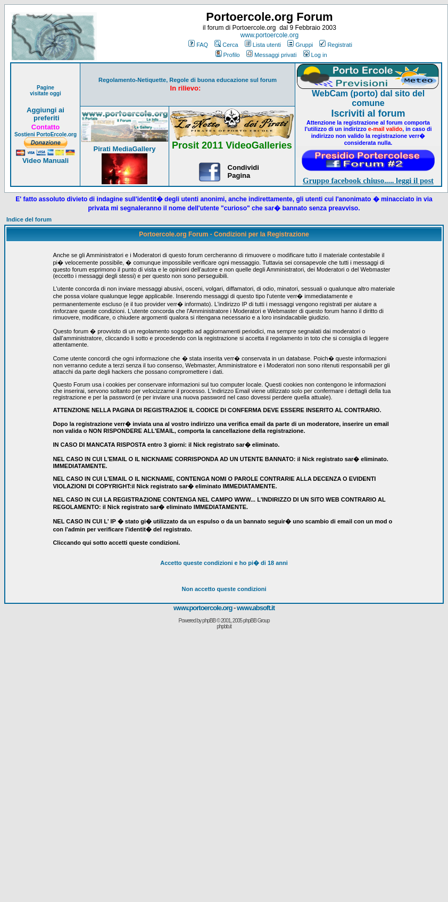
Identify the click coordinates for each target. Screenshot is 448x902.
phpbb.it (224, 626)
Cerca (226, 45)
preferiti (45, 118)
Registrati (335, 45)
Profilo (227, 55)
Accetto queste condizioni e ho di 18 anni (224, 563)
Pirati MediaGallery (124, 149)
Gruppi (300, 45)
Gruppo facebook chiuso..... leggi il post (368, 180)
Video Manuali (45, 161)
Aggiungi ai (45, 110)
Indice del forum (29, 219)
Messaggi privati (271, 55)
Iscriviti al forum (368, 113)
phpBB (208, 621)
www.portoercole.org (269, 35)
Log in (315, 55)
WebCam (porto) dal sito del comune (368, 98)
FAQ (198, 45)
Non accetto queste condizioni (224, 589)
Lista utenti (263, 45)
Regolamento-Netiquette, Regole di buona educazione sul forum (187, 80)
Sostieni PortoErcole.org (45, 134)
